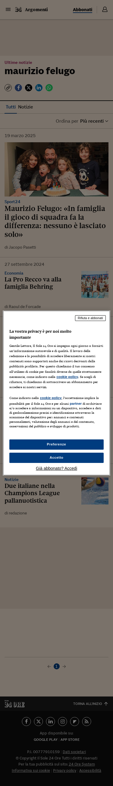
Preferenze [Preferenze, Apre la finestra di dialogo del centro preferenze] (56, 444)
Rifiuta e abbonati (90, 318)
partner (76, 403)
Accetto (57, 457)
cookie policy (67, 377)
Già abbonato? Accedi (56, 468)
